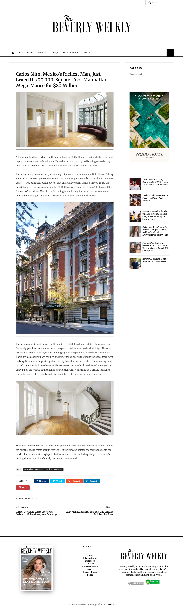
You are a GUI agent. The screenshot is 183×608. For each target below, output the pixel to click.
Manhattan (39, 469)
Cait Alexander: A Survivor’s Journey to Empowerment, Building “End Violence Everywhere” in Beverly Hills (155, 231)
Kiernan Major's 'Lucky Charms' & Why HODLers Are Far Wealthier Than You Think (155, 182)
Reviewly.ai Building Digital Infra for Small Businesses (154, 260)
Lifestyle (54, 52)
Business (41, 52)
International (25, 52)
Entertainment (71, 52)
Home (90, 555)
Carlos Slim (28, 469)
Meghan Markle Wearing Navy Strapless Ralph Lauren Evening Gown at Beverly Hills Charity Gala (155, 247)
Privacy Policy (90, 572)
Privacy (112, 604)
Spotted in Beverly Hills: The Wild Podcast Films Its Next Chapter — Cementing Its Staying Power (154, 215)
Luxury (86, 52)
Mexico (49, 469)
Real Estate (58, 469)
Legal (90, 575)
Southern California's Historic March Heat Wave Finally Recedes (155, 198)
